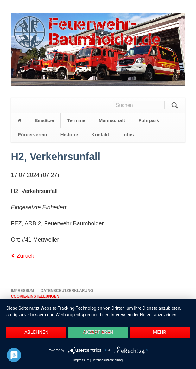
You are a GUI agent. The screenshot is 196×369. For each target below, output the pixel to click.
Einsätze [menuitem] (44, 120)
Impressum (81, 360)
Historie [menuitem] (69, 134)
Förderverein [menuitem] (32, 134)
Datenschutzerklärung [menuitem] (67, 290)
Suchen (175, 105)
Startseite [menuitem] (19, 120)
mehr (159, 332)
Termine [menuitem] (76, 120)
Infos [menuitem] (128, 134)
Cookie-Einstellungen (35, 296)
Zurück (25, 256)
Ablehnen (36, 332)
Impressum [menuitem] (22, 290)
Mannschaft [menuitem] (112, 120)
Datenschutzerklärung (107, 360)
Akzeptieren (98, 332)
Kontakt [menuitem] (100, 134)
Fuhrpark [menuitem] (148, 120)
